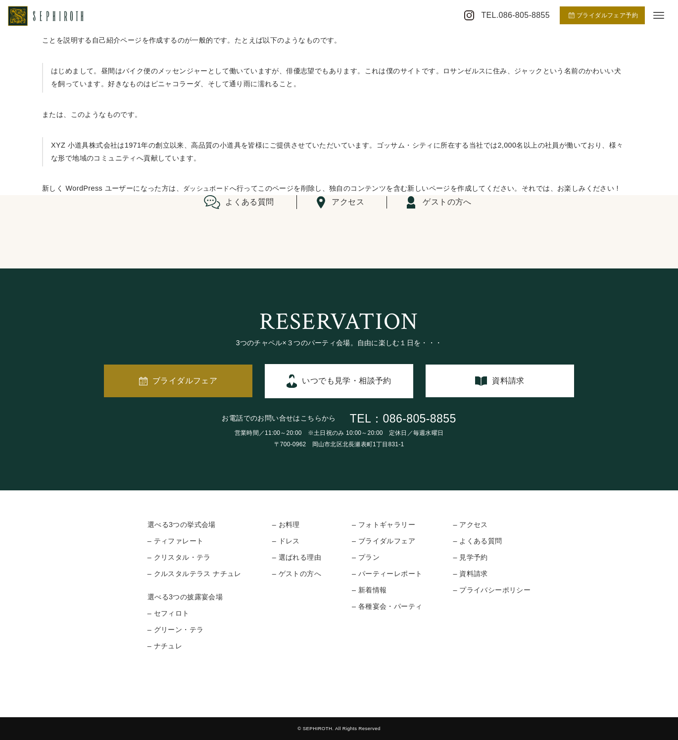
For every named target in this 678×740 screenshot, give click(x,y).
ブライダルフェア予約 (603, 15)
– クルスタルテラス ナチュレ (194, 574)
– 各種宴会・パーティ (387, 606)
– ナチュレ (164, 646)
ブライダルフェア (184, 380)
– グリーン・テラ (175, 630)
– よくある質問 (477, 541)
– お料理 (286, 525)
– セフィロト (168, 613)
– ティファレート (175, 541)
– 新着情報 (369, 590)
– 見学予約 (470, 557)
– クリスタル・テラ (179, 557)
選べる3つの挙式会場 (181, 525)
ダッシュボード (208, 188)
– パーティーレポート (387, 574)
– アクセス (470, 525)
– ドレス (286, 541)
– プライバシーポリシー (492, 590)
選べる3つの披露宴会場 (185, 597)
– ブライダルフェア (383, 541)
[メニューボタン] (659, 15)
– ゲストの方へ (296, 574)
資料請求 (508, 380)
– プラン (366, 557)
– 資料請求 (470, 574)
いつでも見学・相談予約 (346, 380)
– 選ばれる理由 (296, 557)
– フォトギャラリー (383, 525)
